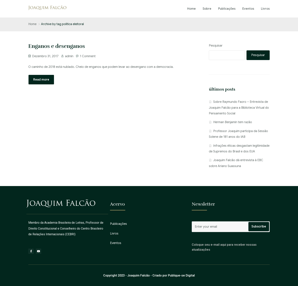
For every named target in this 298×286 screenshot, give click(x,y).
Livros (265, 9)
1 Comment (88, 56)
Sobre (207, 9)
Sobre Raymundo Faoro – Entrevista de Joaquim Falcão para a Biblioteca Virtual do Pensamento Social (239, 107)
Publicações (226, 9)
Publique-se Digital (181, 275)
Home (191, 9)
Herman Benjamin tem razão (232, 122)
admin (69, 56)
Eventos (248, 9)
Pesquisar (216, 46)
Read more (41, 80)
